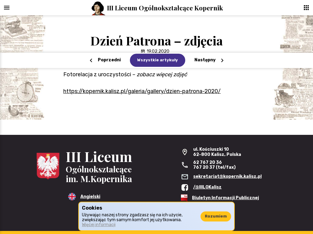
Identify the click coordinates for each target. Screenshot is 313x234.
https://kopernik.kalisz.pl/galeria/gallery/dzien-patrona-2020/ (142, 91)
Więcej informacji (99, 224)
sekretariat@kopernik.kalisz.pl (227, 176)
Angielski (90, 196)
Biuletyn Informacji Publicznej (225, 197)
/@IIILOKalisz (207, 187)
